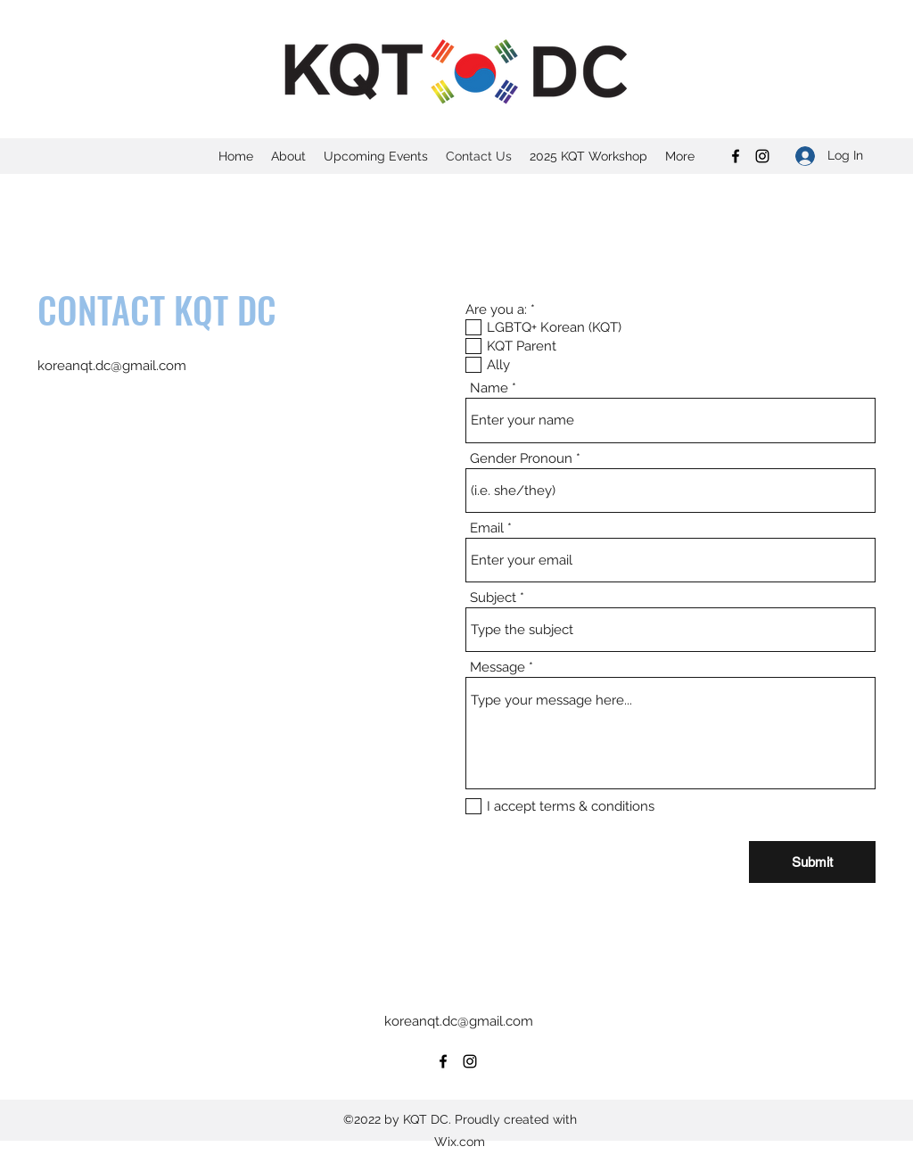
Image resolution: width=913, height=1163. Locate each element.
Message (497, 667)
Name (489, 388)
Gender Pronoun (521, 459)
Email (487, 528)
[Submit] (812, 862)
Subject (493, 598)
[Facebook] (735, 156)
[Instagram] (762, 156)
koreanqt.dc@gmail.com (111, 366)
